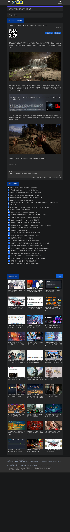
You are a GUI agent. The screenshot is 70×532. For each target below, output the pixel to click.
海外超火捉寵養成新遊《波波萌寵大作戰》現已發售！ (25, 263)
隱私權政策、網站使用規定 (16, 469)
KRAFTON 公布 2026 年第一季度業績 (20, 210)
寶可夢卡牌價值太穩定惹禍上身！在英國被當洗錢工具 (25, 235)
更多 (59, 276)
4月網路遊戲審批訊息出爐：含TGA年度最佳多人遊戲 (25, 240)
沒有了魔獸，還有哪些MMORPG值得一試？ (23, 238)
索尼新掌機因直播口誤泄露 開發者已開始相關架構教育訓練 (26, 245)
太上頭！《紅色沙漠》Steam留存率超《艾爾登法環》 (25, 220)
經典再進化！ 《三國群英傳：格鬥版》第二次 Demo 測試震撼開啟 (28, 250)
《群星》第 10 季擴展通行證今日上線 (20, 230)
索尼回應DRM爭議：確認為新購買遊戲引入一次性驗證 (25, 233)
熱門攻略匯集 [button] (13, 15)
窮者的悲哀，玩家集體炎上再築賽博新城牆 (21, 200)
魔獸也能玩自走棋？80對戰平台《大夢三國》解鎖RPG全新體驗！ (28, 215)
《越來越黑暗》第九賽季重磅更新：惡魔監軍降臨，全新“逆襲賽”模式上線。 (31, 225)
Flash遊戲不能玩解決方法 (38, 468)
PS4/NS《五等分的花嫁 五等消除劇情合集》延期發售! (35, 176)
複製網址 (49, 33)
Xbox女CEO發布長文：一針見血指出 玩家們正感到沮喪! (26, 256)
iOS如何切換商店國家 (24, 468)
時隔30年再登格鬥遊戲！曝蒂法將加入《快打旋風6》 (25, 253)
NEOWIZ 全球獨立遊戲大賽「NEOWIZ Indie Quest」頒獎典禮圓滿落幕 (30, 248)
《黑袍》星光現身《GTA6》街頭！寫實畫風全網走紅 (25, 227)
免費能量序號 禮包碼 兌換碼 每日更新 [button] (21, 9)
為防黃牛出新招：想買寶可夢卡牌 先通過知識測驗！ (24, 187)
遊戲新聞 (18, 20)
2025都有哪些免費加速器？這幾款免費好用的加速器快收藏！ (26, 198)
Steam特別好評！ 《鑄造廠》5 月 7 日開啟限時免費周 (25, 217)
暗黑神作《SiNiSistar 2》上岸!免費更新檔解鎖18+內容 (25, 222)
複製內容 (57, 33)
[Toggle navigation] (8, 2)
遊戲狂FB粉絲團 (13, 468)
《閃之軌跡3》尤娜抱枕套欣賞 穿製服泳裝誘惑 (23, 261)
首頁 (12, 20)
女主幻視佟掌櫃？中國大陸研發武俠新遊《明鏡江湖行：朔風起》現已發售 (29, 207)
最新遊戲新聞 (13, 276)
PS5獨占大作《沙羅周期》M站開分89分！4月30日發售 (25, 192)
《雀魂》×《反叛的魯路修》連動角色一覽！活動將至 (35, 172)
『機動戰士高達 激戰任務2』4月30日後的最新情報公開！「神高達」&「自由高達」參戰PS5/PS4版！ (34, 203)
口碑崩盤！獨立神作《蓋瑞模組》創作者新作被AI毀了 (25, 212)
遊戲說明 (48, 468)
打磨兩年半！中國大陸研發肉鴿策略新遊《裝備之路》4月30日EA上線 (30, 243)
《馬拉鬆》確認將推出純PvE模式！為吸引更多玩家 (24, 190)
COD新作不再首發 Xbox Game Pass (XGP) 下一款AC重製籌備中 (28, 258)
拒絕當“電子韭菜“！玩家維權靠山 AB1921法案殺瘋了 (24, 195)
